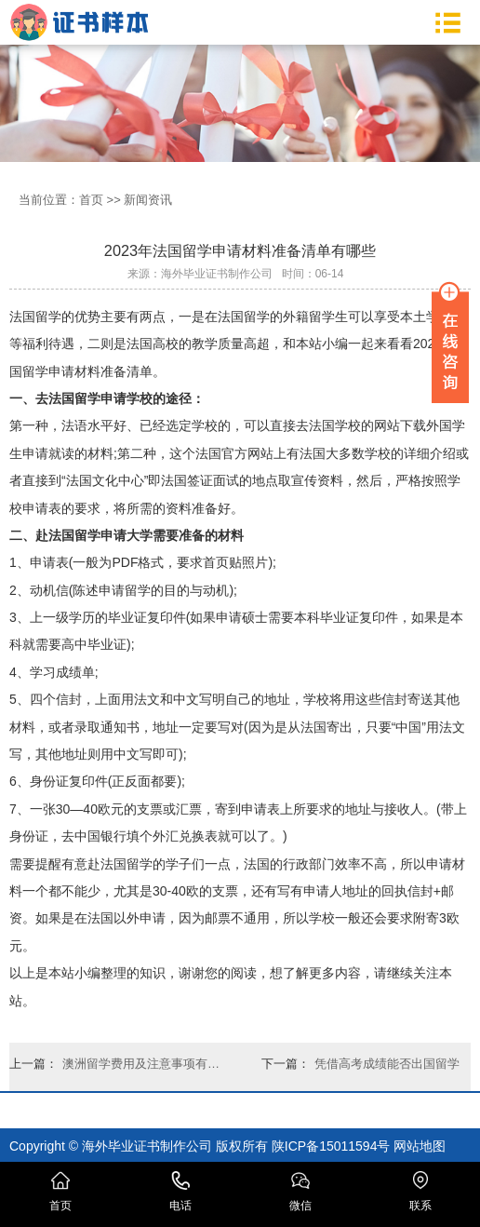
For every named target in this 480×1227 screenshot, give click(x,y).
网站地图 (419, 1146)
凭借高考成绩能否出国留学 (387, 1064)
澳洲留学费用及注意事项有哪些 (144, 1064)
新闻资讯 (148, 200)
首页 (91, 200)
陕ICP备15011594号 (331, 1146)
